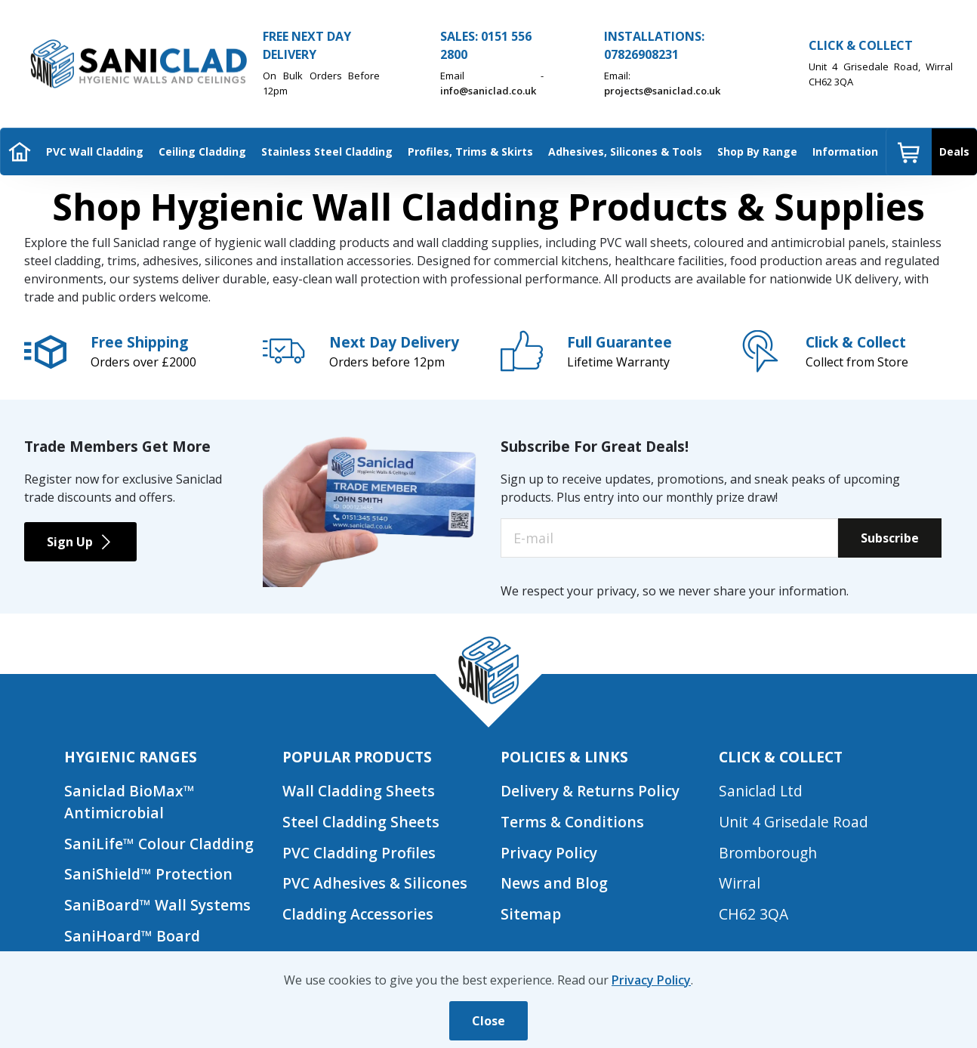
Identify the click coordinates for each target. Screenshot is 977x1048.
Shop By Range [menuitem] (757, 151)
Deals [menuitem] (954, 151)
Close (488, 1020)
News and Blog (554, 883)
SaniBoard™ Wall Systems (157, 905)
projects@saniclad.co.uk (662, 90)
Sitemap (531, 914)
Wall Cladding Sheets (358, 791)
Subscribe (890, 538)
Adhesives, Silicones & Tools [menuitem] (625, 151)
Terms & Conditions (573, 822)
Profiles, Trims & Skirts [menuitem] (470, 151)
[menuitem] (19, 151)
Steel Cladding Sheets (360, 822)
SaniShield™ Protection (148, 874)
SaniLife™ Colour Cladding (159, 843)
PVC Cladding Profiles (359, 852)
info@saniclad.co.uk (488, 90)
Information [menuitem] (845, 151)
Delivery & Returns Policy (590, 791)
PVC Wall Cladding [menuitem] (94, 151)
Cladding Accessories (357, 914)
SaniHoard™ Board (132, 936)
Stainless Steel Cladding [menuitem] (327, 151)
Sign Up (80, 541)
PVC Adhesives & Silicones (375, 883)
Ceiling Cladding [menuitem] (202, 151)
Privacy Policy (549, 852)
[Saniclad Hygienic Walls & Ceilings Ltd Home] (137, 64)
